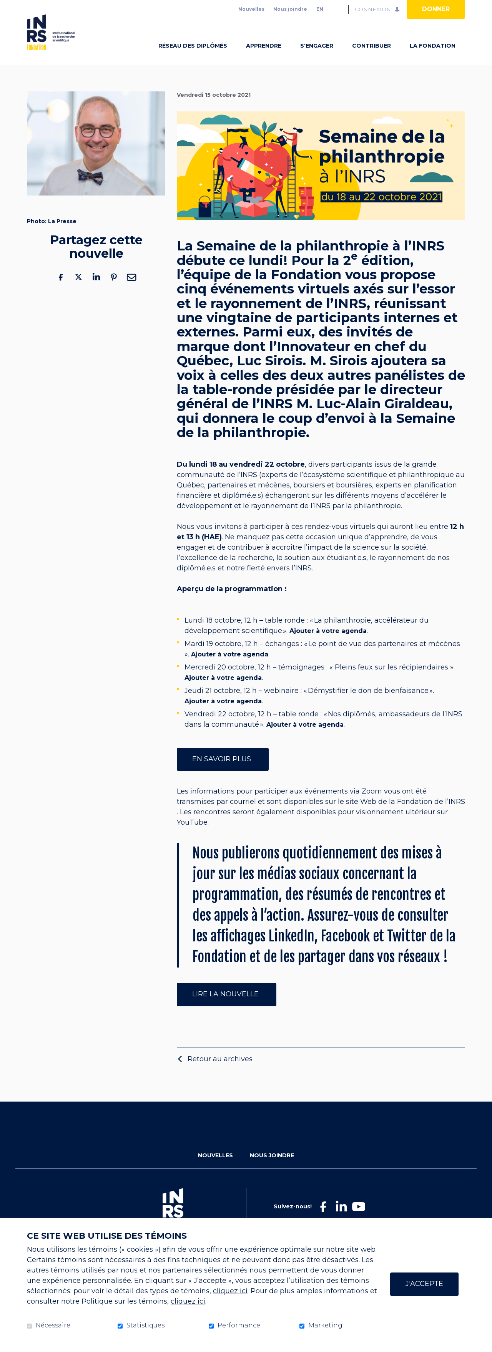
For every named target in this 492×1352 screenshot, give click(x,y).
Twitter (78, 289)
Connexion (373, 9)
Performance (239, 1325)
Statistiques (145, 1325)
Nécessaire (53, 1325)
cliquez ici (230, 1291)
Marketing (325, 1325)
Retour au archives (220, 1071)
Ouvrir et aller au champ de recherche (339, 9)
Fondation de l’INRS (431, 814)
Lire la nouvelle (226, 1006)
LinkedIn (96, 289)
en (319, 9)
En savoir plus (222, 771)
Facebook (60, 289)
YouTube (192, 834)
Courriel (131, 289)
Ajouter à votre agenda (328, 643)
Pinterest (114, 289)
